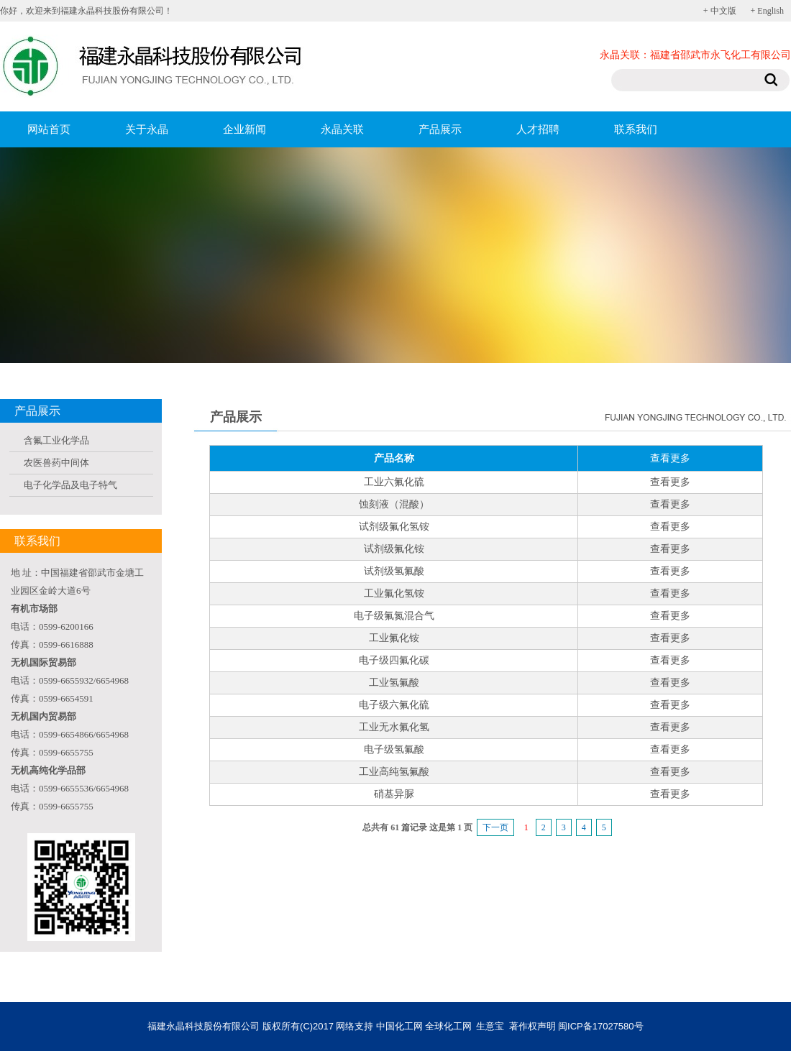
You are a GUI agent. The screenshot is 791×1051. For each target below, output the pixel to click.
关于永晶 (146, 129)
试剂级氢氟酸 (394, 571)
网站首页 (48, 129)
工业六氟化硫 (394, 482)
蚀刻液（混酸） (394, 504)
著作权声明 (532, 1026)
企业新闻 (244, 129)
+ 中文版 (719, 11)
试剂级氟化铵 (394, 548)
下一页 (495, 827)
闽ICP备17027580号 (601, 1026)
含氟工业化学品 (56, 440)
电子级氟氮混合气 (394, 615)
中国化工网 (399, 1026)
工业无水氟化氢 (394, 727)
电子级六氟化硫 (394, 704)
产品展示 (440, 129)
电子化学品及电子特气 (70, 484)
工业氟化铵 (394, 638)
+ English (767, 11)
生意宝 (490, 1026)
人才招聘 (537, 129)
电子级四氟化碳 (394, 660)
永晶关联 (342, 129)
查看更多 (670, 482)
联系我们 (635, 129)
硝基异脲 (394, 794)
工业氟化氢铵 (394, 593)
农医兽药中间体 (56, 462)
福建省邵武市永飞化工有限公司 (720, 55)
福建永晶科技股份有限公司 (203, 1026)
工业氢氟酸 (394, 682)
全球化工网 (448, 1026)
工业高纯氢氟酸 (394, 771)
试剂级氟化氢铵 (394, 526)
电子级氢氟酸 (394, 749)
